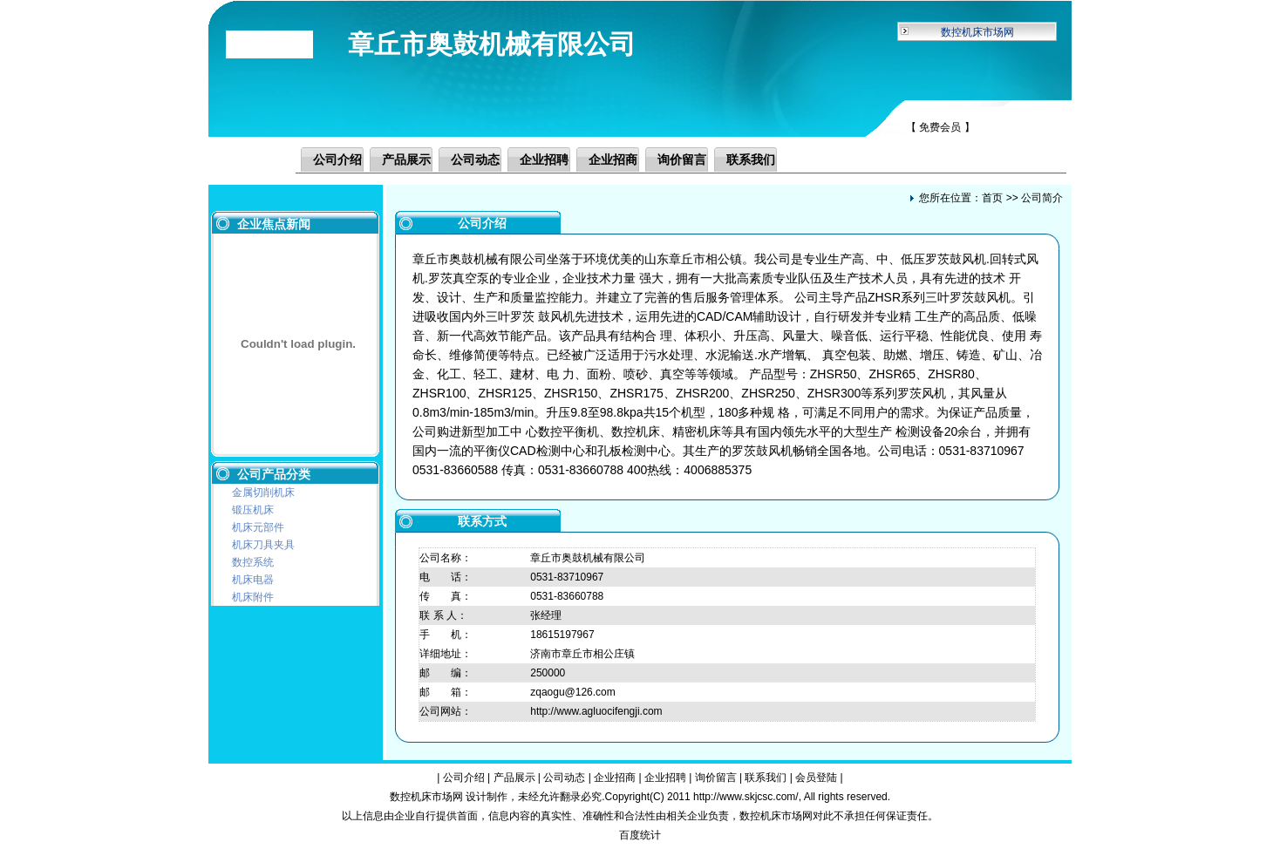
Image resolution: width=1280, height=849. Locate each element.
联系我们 (750, 159)
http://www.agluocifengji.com (596, 711)
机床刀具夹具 (263, 545)
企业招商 (613, 159)
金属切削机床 (263, 492)
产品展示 (406, 159)
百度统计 (640, 835)
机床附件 (253, 597)
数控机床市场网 (977, 32)
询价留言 (681, 159)
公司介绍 (337, 159)
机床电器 (253, 580)
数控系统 (253, 562)
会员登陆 (816, 777)
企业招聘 (544, 159)
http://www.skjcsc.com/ (746, 797)
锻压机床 (253, 510)
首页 (992, 198)
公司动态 (475, 159)
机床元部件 (258, 527)
